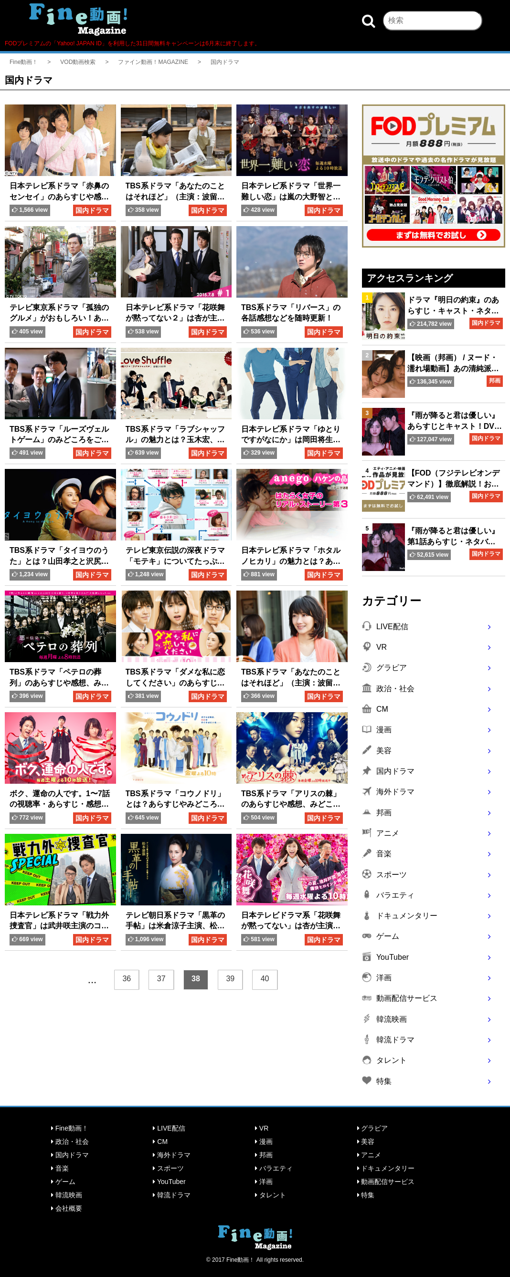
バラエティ (274, 1168)
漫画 (264, 1141)
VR (261, 1128)
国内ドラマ (70, 1155)
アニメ (369, 1155)
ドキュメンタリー (386, 1168)
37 (161, 979)
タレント (270, 1195)
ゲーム (63, 1181)
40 (265, 979)
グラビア (372, 1128)
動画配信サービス (386, 1181)
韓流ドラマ (172, 1195)
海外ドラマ (172, 1155)
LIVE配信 (169, 1128)
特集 (366, 1195)
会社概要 (66, 1208)
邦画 (264, 1155)
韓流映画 (66, 1195)
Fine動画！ (69, 1128)
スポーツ (168, 1168)
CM (160, 1141)
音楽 (60, 1168)
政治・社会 (70, 1141)
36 (126, 979)
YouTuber (169, 1181)
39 (230, 979)
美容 (366, 1141)
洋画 (264, 1181)
